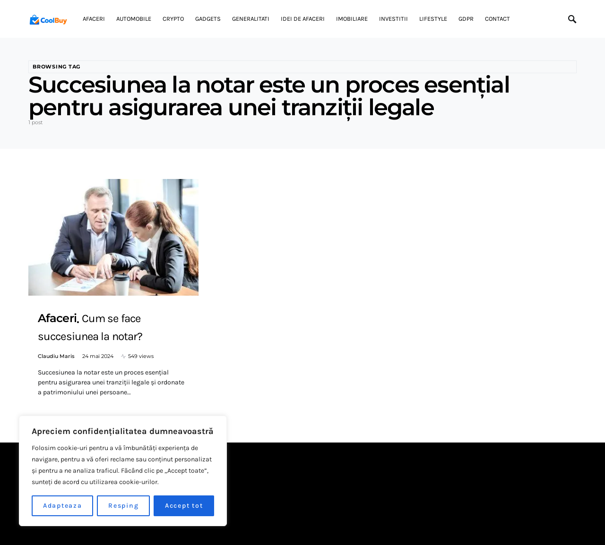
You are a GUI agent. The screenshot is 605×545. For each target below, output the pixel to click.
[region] (123, 471)
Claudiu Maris (56, 356)
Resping (123, 506)
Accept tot (184, 506)
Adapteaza (62, 506)
